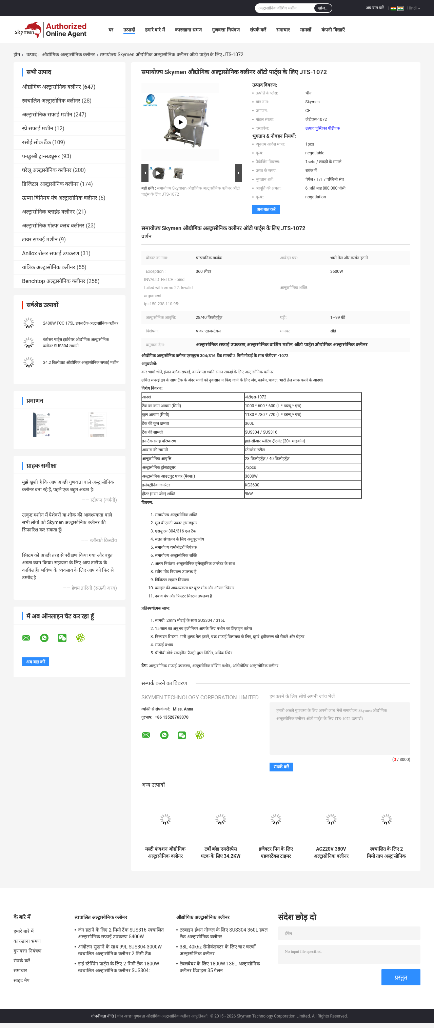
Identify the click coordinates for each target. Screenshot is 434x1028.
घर (110, 29)
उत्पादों (129, 29)
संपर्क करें (258, 29)
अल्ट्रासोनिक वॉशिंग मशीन (211, 665)
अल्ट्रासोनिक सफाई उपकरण (169, 665)
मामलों (305, 29)
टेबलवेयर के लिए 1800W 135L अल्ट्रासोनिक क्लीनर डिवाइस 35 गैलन (220, 967)
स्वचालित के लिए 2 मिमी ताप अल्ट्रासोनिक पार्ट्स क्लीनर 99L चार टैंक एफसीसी (386, 852)
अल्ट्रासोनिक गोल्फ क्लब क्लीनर (53, 225)
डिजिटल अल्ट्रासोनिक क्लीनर (50, 184)
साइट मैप (21, 980)
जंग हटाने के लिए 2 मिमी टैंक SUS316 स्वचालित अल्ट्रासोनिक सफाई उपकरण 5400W (121, 933)
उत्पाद (31, 54)
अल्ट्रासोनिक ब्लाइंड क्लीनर (48, 212)
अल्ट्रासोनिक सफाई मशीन (47, 114)
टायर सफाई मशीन (40, 239)
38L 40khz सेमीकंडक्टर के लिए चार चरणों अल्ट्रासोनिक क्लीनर (218, 950)
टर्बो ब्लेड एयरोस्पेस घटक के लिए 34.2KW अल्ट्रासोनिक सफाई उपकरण (221, 852)
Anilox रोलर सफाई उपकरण (50, 253)
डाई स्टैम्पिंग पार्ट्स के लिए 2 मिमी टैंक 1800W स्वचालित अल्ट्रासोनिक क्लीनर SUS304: (118, 967)
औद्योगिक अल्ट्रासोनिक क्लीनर (68, 54)
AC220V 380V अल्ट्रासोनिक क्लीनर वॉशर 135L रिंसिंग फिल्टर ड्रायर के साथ (331, 852)
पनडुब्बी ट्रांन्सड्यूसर (41, 156)
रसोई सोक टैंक (36, 142)
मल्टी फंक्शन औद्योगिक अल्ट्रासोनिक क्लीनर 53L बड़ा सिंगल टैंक (165, 852)
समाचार (283, 29)
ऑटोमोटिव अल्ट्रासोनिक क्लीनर (255, 665)
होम (17, 54)
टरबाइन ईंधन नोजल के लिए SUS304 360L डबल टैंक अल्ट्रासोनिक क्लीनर (224, 933)
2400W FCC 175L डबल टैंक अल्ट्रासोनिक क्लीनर (80, 323)
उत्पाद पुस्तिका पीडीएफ (322, 128)
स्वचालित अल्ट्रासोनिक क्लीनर (51, 100)
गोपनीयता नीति (102, 1016)
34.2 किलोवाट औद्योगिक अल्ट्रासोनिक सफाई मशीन (81, 362)
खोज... (323, 8)
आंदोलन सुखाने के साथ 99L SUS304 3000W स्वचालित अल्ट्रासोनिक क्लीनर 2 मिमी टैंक (120, 950)
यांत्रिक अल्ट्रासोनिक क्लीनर (48, 267)
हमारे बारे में (155, 29)
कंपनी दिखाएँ (332, 29)
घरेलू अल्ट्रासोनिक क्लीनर (47, 170)
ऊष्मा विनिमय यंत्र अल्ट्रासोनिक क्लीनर (59, 198)
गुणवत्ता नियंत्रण (225, 29)
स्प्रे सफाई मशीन (37, 128)
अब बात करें (375, 7)
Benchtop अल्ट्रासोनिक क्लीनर (53, 281)
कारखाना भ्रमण (188, 29)
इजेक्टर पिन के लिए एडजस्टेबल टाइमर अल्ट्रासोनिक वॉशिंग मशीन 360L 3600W (276, 852)
